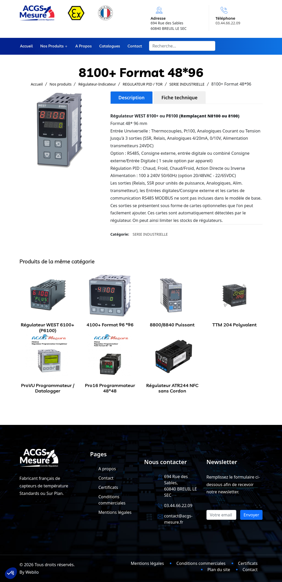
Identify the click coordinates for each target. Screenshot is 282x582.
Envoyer (251, 515)
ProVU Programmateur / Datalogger (47, 388)
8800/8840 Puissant (172, 325)
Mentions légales (115, 512)
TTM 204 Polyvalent (234, 325)
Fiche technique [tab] (180, 97)
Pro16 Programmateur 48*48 (110, 388)
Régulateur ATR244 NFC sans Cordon (172, 388)
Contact (133, 46)
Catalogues (108, 46)
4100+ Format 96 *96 (109, 325)
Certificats (108, 487)
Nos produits (51, 46)
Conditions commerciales (200, 563)
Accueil (25, 46)
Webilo (32, 572)
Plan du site (218, 569)
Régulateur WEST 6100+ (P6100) (47, 327)
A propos (83, 46)
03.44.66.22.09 (228, 22)
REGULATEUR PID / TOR (143, 84)
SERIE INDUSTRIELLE (186, 84)
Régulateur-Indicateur (97, 84)
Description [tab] (131, 97)
